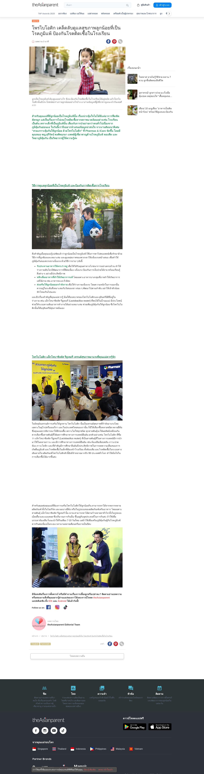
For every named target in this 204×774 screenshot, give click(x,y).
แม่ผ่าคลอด (93, 13)
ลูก (161, 13)
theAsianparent (101, 597)
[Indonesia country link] (78, 749)
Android (62, 601)
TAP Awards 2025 (46, 13)
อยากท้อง (62, 13)
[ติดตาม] (159, 696)
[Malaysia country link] (118, 749)
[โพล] (73, 696)
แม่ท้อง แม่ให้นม (77, 13)
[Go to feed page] (45, 6)
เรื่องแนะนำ (134, 67)
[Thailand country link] (59, 749)
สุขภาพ (35, 21)
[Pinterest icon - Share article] (114, 41)
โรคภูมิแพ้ (35, 644)
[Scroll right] (169, 13)
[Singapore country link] (40, 749)
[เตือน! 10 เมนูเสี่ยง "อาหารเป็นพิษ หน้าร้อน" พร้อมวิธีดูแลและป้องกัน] (150, 110)
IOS (50, 601)
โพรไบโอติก (45, 644)
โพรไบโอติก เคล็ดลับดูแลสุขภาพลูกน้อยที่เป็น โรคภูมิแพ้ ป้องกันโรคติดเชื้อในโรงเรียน (81, 636)
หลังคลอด (105, 13)
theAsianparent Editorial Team (63, 624)
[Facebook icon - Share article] (108, 41)
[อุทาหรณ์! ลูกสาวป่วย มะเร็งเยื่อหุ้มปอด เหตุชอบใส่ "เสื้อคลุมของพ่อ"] (150, 94)
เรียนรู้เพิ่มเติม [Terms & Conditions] (90, 769)
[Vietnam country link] (136, 749)
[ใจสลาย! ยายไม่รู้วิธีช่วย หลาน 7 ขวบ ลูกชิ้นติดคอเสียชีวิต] (150, 79)
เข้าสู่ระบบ (162, 5)
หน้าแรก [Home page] (35, 636)
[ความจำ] (102, 696)
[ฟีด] (44, 696)
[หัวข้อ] (130, 696)
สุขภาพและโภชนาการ (146, 13)
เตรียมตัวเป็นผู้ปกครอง (123, 13)
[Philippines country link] (98, 749)
